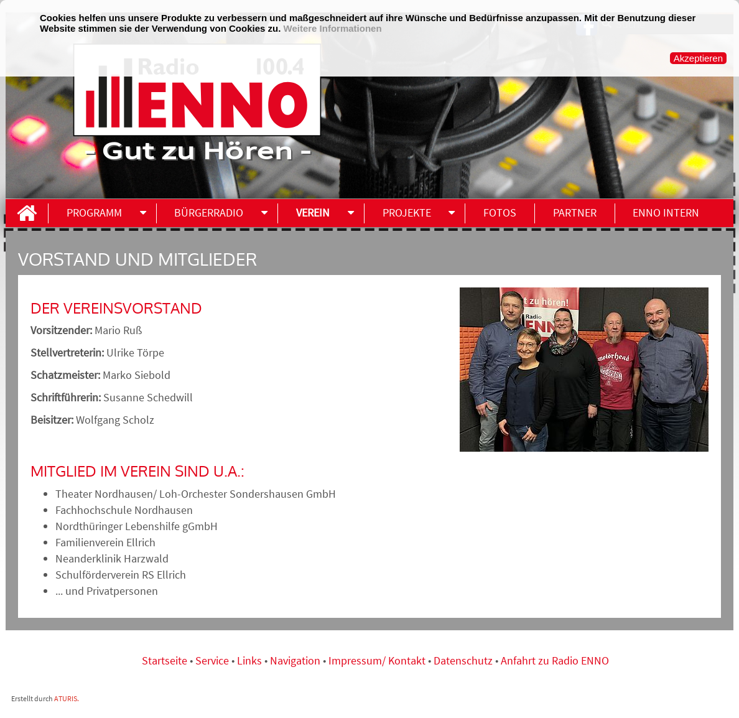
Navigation (296, 660)
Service (212, 660)
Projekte (407, 212)
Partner (575, 212)
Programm (94, 212)
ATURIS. (66, 698)
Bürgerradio (208, 212)
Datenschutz (463, 660)
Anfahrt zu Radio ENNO (555, 660)
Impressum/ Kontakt (376, 660)
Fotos (499, 212)
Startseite (166, 660)
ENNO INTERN (666, 212)
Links (250, 660)
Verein (313, 212)
